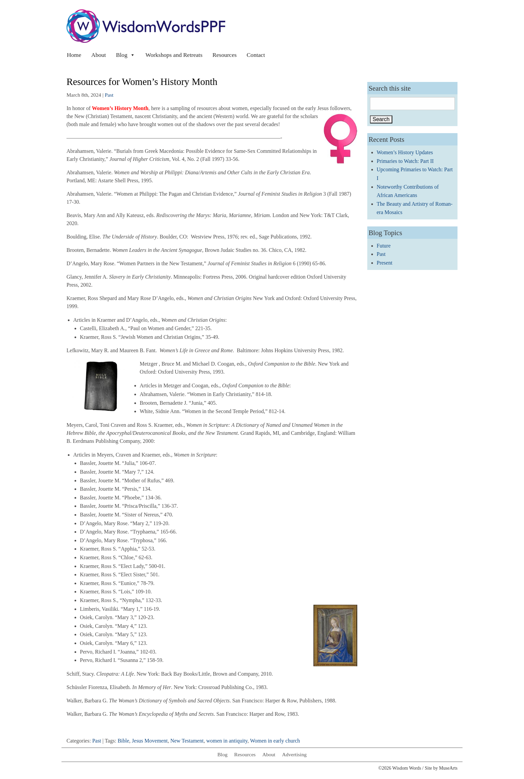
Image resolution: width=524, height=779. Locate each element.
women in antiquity (226, 741)
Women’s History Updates (405, 152)
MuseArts (448, 768)
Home (74, 55)
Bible (123, 741)
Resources (225, 55)
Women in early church (275, 741)
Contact (256, 55)
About (98, 55)
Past (109, 95)
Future (384, 246)
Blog (125, 55)
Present (384, 263)
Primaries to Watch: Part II (405, 161)
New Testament (187, 741)
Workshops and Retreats (174, 55)
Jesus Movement (150, 741)
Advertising (294, 754)
